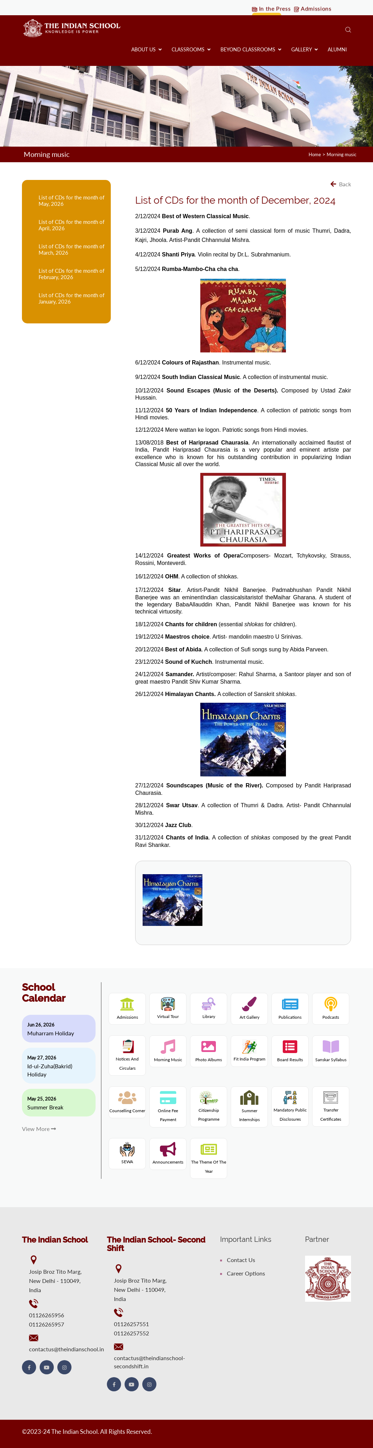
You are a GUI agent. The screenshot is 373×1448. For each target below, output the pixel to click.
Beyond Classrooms (250, 49)
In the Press (272, 8)
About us (146, 49)
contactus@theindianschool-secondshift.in (149, 1361)
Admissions (315, 8)
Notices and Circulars (127, 1056)
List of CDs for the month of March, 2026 (71, 249)
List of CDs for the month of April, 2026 (71, 224)
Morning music (340, 154)
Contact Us (237, 1259)
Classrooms (191, 49)
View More (39, 1128)
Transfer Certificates (330, 1107)
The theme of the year (208, 1161)
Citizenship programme (208, 1107)
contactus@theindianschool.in (66, 1348)
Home (311, 154)
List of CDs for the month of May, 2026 (71, 200)
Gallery (304, 49)
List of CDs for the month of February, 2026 (71, 273)
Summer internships (249, 1110)
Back (341, 183)
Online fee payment (168, 1110)
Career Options (242, 1272)
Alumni (337, 49)
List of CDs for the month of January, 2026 (71, 298)
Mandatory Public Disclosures (290, 1107)
